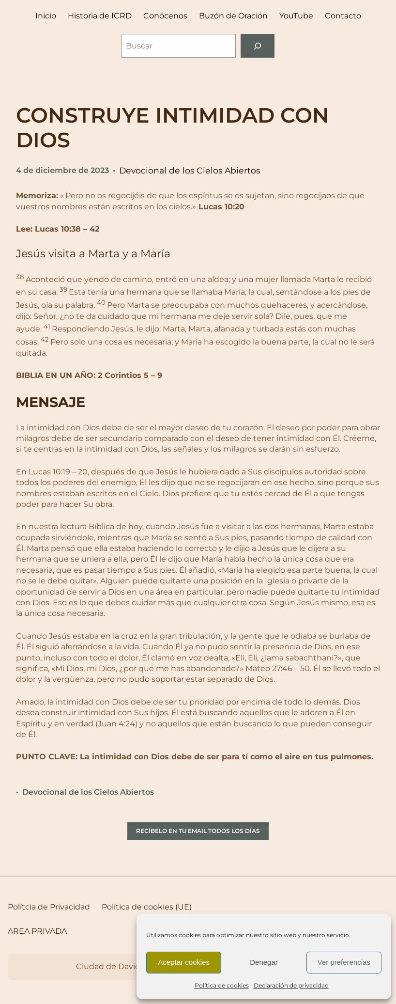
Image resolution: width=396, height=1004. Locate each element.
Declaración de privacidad (291, 985)
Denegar (264, 962)
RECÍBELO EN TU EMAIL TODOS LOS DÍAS (198, 830)
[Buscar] (258, 46)
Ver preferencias (344, 962)
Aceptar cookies (184, 962)
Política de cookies (222, 985)
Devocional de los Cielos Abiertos (189, 170)
